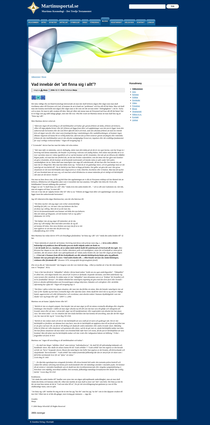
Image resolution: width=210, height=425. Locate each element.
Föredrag (136, 106)
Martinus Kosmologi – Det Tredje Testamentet (66, 11)
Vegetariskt (136, 111)
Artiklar (135, 97)
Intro (134, 92)
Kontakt (135, 117)
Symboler (136, 100)
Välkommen (35, 77)
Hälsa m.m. (137, 114)
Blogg (44, 77)
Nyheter (135, 94)
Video (134, 103)
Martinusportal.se (59, 6)
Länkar (135, 120)
